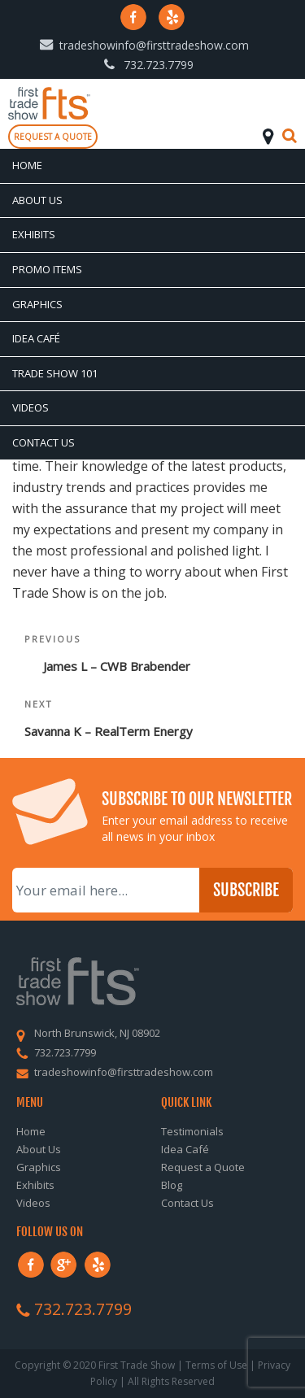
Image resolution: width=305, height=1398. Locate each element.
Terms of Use (216, 1365)
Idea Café (36, 338)
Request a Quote (203, 1167)
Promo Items (47, 269)
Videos (30, 407)
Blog (171, 1185)
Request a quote (53, 136)
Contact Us (43, 442)
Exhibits (33, 234)
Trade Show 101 (55, 373)
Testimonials (192, 1131)
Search (289, 135)
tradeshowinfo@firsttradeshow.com (154, 45)
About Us (37, 200)
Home (27, 165)
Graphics (37, 304)
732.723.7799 (159, 64)
